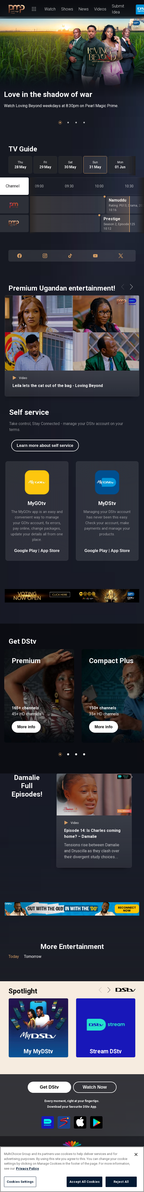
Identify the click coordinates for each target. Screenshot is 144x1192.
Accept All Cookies (84, 1182)
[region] (72, 1169)
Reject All (121, 1182)
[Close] (136, 1154)
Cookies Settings (20, 1182)
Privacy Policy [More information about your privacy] (27, 1168)
